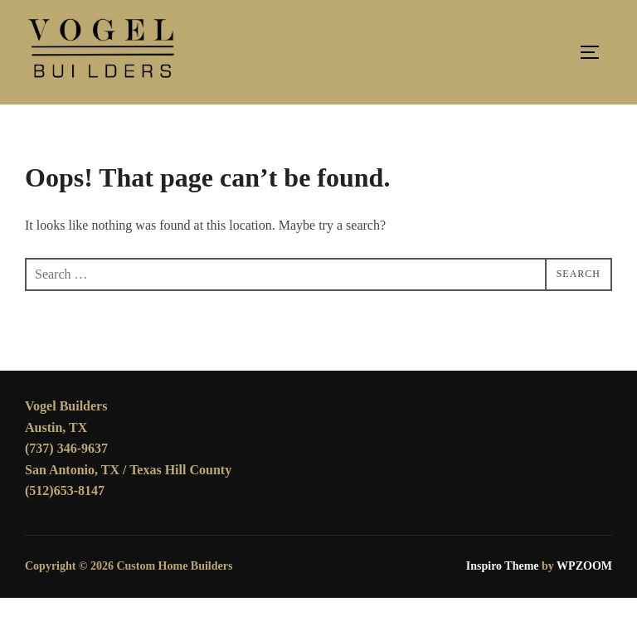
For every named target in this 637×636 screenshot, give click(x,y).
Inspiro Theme (502, 604)
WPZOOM (584, 604)
